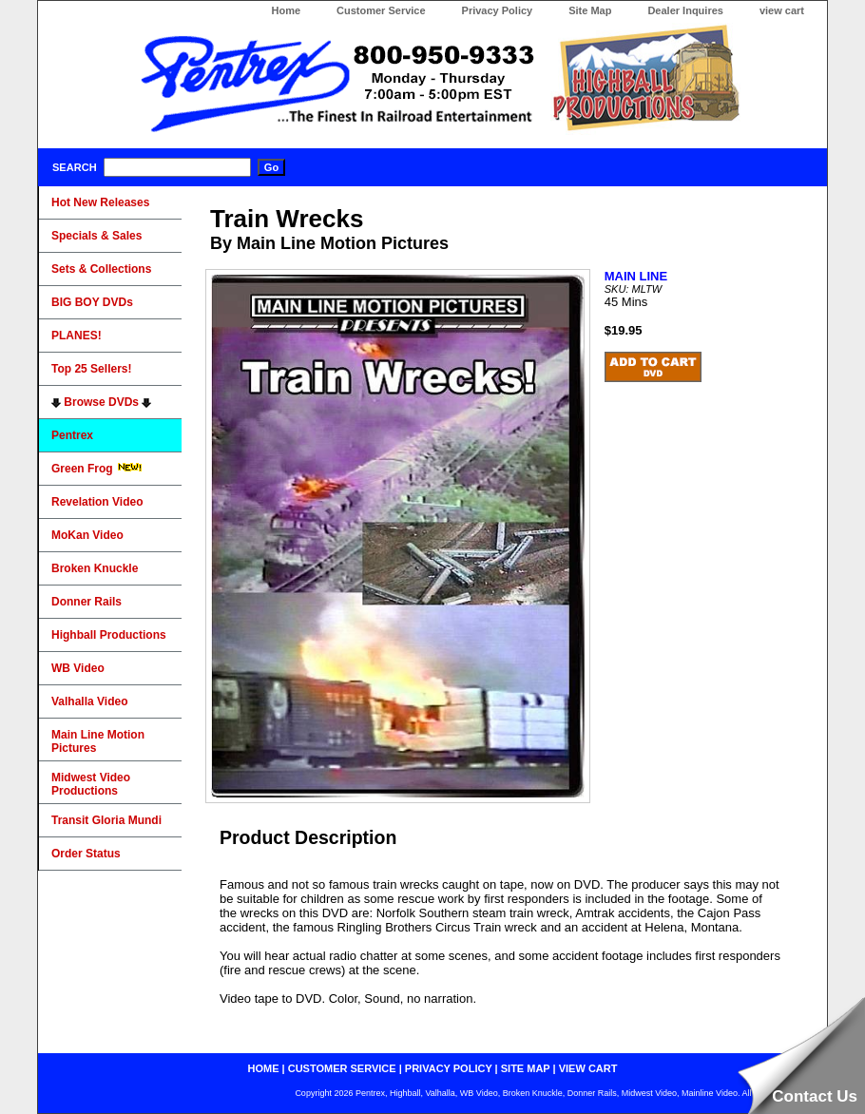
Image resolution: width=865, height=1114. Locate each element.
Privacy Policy (497, 10)
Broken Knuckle (94, 568)
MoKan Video (87, 535)
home (263, 1068)
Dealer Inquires (684, 10)
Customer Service (381, 10)
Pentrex (72, 435)
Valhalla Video (89, 701)
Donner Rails (86, 601)
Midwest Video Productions (90, 784)
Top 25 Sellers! (91, 368)
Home (285, 10)
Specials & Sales (96, 235)
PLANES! (76, 335)
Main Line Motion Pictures (97, 741)
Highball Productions (108, 635)
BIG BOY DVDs (92, 302)
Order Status (86, 853)
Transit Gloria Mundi (106, 820)
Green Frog (97, 468)
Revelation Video (97, 502)
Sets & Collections (101, 269)
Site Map (589, 10)
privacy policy (448, 1068)
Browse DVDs (101, 402)
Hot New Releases (100, 202)
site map (525, 1068)
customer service (342, 1068)
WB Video (78, 668)
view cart (781, 10)
